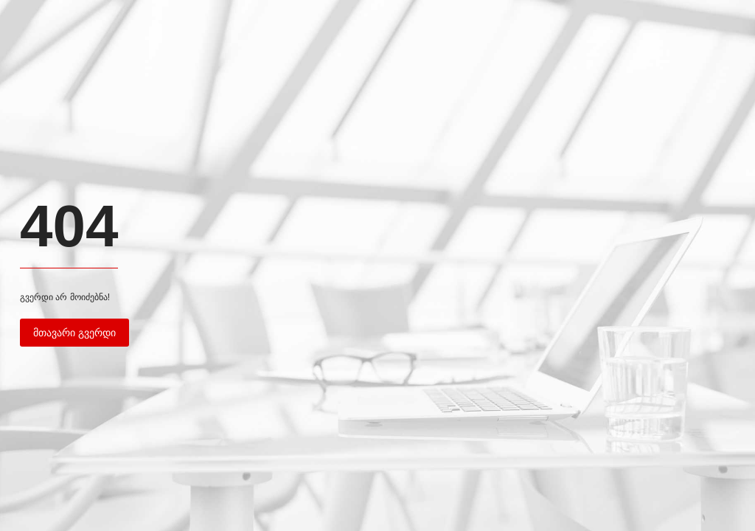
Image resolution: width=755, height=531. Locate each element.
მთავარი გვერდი (74, 333)
